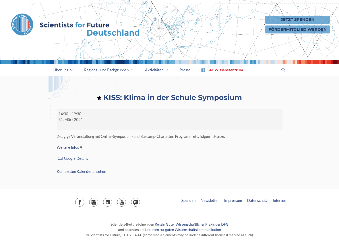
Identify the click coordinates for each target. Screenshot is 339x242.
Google (70, 158)
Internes (279, 200)
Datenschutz (257, 200)
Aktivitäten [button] (159, 70)
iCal (60, 158)
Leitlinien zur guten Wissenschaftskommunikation (183, 229)
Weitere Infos (68, 147)
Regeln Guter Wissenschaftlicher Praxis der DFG (192, 224)
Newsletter (210, 200)
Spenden (188, 200)
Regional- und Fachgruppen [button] (111, 70)
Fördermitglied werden (298, 29)
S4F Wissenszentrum (225, 70)
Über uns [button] (66, 70)
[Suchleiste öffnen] (283, 70)
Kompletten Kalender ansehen (81, 171)
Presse (185, 70)
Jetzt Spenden (297, 19)
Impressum (233, 200)
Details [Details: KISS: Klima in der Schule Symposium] (82, 158)
